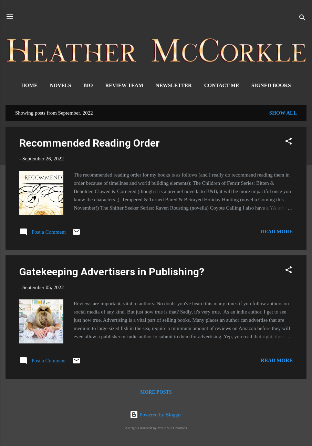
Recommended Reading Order (89, 143)
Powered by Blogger (156, 414)
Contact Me (221, 85)
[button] (288, 142)
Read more (277, 231)
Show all (283, 113)
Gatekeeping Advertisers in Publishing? (111, 272)
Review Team (124, 85)
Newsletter (174, 85)
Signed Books (271, 85)
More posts (155, 392)
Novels (60, 85)
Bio (88, 85)
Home (29, 85)
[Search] (302, 18)
